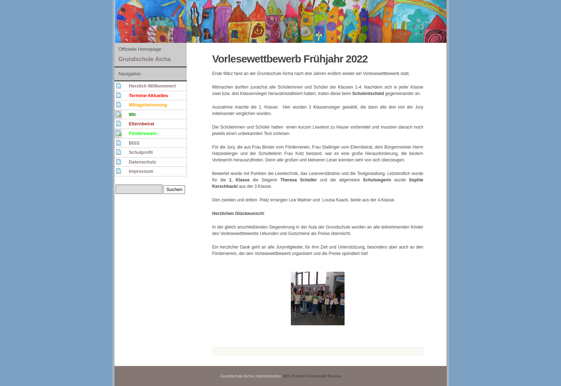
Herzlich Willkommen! (152, 86)
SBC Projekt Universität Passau (311, 376)
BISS (134, 143)
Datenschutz (142, 162)
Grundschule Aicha (144, 59)
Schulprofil (141, 152)
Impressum (141, 171)
